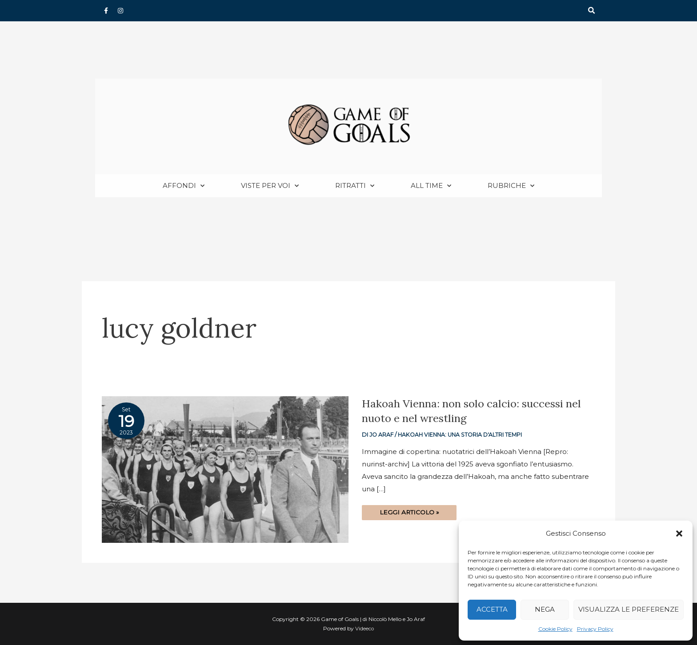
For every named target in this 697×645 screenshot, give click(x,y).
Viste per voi (270, 186)
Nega (545, 609)
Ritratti (354, 186)
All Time (431, 186)
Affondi (183, 186)
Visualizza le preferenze (628, 609)
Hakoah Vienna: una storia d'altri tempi (461, 435)
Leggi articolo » (410, 511)
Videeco (364, 628)
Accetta (492, 609)
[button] (679, 533)
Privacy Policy (595, 628)
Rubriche (511, 186)
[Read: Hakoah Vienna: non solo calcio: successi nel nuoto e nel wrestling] (225, 469)
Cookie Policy (555, 628)
